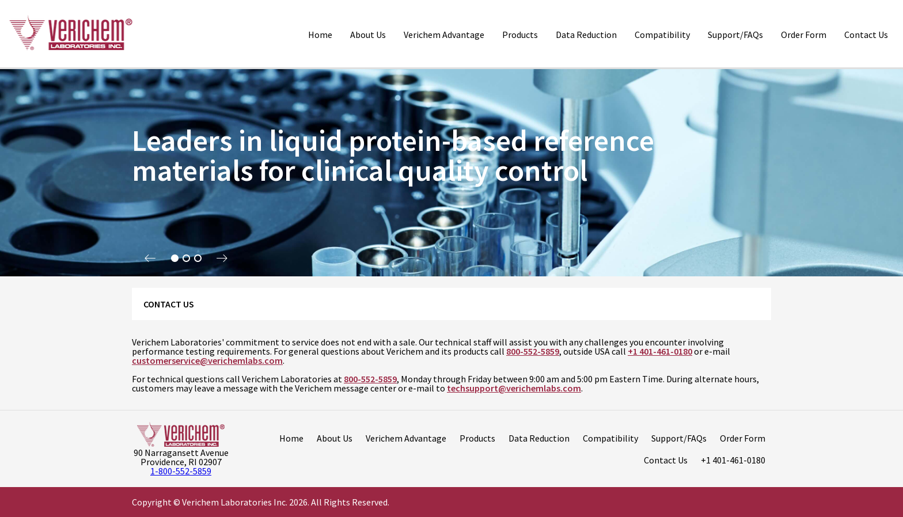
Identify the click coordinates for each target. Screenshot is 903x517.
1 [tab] (174, 258)
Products (520, 34)
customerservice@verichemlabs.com (207, 360)
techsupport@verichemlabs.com (514, 388)
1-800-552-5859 (180, 471)
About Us (368, 34)
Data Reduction (586, 34)
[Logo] (70, 34)
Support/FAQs (735, 34)
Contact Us (866, 34)
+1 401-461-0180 (660, 351)
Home (320, 34)
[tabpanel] (451, 172)
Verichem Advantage (444, 34)
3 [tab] (197, 258)
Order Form (803, 34)
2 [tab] (186, 258)
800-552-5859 (532, 351)
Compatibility (662, 34)
